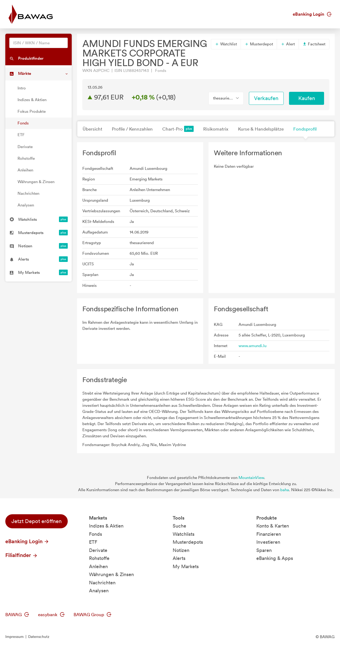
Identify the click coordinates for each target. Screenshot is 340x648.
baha (284, 489)
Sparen (264, 550)
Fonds (23, 123)
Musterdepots (188, 542)
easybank (51, 614)
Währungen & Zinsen (36, 181)
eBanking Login (312, 14)
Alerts (179, 558)
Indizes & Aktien (32, 99)
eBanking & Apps (274, 558)
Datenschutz (38, 636)
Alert (288, 44)
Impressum (14, 636)
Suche (179, 526)
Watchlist (226, 44)
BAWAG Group (92, 614)
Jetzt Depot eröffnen (36, 521)
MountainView (251, 477)
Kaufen (306, 98)
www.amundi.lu (252, 345)
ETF (21, 134)
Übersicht (92, 129)
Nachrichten (28, 193)
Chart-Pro (178, 129)
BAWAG (17, 614)
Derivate (25, 146)
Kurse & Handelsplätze (261, 129)
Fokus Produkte (32, 111)
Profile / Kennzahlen (132, 129)
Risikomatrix (215, 129)
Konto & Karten (272, 526)
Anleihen (25, 170)
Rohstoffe (26, 158)
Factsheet (314, 44)
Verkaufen (266, 98)
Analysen (26, 205)
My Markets (186, 566)
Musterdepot (259, 44)
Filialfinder (21, 555)
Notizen (181, 550)
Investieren (268, 542)
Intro (22, 88)
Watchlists (183, 534)
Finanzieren (268, 534)
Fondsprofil (305, 129)
